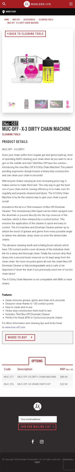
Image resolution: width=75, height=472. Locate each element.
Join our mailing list (37, 427)
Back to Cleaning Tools (25, 34)
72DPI (37, 462)
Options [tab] (37, 361)
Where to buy (9, 11)
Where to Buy (20, 338)
